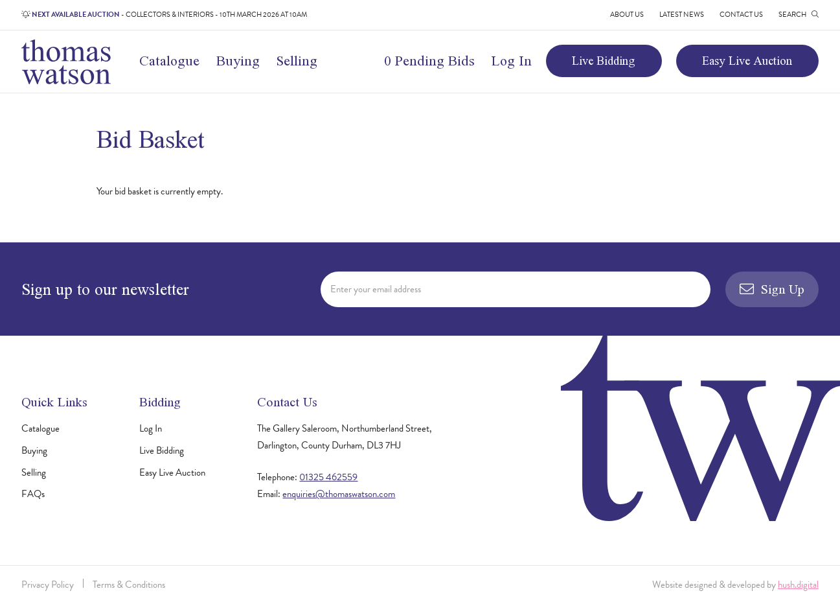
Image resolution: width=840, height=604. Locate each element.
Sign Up (772, 288)
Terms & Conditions (129, 584)
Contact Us (741, 14)
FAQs (33, 494)
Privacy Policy (47, 584)
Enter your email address (375, 289)
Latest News (681, 14)
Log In (512, 60)
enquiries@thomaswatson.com (338, 494)
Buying (238, 60)
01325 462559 (328, 477)
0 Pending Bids (429, 60)
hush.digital (798, 584)
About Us (627, 14)
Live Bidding (603, 60)
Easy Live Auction (747, 60)
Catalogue (169, 60)
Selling (297, 60)
